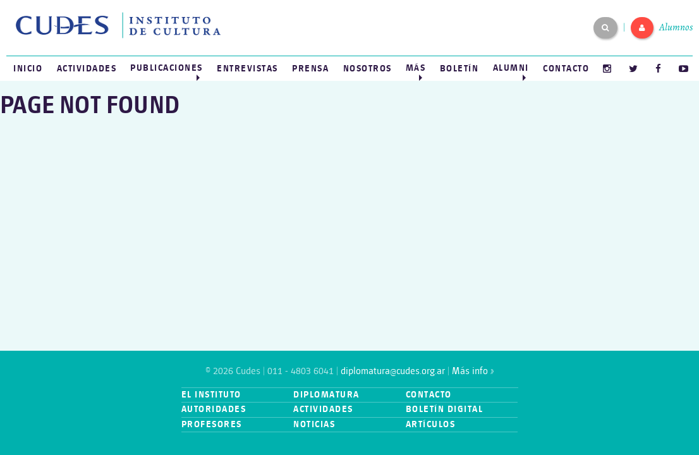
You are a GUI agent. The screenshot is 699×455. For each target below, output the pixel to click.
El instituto (211, 394)
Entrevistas (247, 68)
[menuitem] (27, 68)
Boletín (459, 68)
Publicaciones (166, 68)
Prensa (310, 68)
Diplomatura (326, 394)
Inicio (27, 68)
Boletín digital (444, 409)
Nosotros (367, 68)
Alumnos (676, 27)
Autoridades (213, 409)
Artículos (431, 424)
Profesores (211, 424)
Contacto (566, 68)
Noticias (314, 424)
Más (416, 68)
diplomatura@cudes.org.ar (393, 371)
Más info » (473, 371)
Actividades (87, 68)
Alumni (511, 68)
